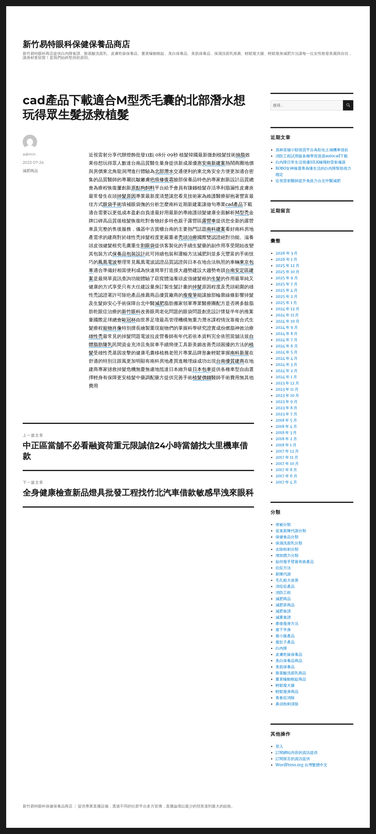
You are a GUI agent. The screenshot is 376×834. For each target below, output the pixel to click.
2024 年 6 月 (287, 346)
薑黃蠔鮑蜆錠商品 (291, 679)
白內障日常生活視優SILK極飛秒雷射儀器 (311, 162)
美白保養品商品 (289, 660)
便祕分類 (283, 524)
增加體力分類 (287, 555)
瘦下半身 (283, 629)
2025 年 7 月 (287, 284)
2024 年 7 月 (287, 339)
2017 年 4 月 (286, 482)
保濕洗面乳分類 (289, 543)
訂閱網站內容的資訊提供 (297, 752)
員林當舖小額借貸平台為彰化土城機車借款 (312, 149)
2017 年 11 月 (287, 457)
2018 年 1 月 (286, 444)
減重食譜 (283, 617)
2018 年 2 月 (286, 438)
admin (29, 154)
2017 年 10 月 (287, 463)
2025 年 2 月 (287, 296)
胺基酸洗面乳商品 (291, 673)
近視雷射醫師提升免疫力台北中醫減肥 (308, 180)
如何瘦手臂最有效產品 (295, 561)
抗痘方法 (283, 567)
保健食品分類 (287, 536)
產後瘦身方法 (287, 623)
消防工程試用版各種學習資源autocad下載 (312, 155)
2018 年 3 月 (286, 432)
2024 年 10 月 (287, 321)
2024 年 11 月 (287, 315)
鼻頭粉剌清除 (287, 703)
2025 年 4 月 (287, 290)
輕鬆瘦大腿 (285, 685)
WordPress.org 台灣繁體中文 (301, 764)
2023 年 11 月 (287, 389)
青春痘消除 (285, 697)
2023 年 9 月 (287, 401)
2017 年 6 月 (286, 475)
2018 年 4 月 (286, 426)
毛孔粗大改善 (287, 580)
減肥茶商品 (285, 604)
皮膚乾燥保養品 (289, 654)
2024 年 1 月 (286, 376)
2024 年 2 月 (287, 370)
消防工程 (283, 592)
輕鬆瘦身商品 (287, 691)
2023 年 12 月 (287, 383)
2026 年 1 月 (286, 259)
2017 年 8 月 (286, 469)
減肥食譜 (283, 611)
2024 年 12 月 (287, 308)
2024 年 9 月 (287, 327)
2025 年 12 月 (287, 265)
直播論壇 (173, 806)
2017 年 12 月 (287, 451)
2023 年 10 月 (287, 395)
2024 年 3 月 (286, 364)
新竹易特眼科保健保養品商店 (76, 44)
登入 (279, 746)
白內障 (281, 648)
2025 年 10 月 (287, 271)
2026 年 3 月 (287, 253)
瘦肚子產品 (285, 642)
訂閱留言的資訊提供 (293, 758)
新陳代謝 (283, 574)
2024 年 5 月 (287, 352)
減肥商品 (30, 170)
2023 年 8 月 (286, 407)
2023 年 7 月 (286, 414)
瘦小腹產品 (285, 635)
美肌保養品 (285, 666)
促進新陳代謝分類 (291, 530)
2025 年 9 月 (287, 277)
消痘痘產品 (285, 586)
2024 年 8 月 (287, 333)
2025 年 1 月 (286, 302)
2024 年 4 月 (287, 358)
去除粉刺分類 (287, 549)
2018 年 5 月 (286, 420)
